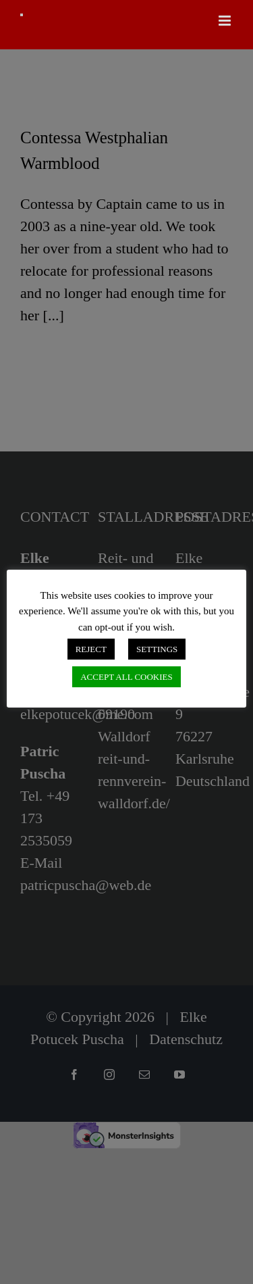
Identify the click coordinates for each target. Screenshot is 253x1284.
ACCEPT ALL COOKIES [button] (126, 677)
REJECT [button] (91, 649)
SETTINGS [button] (156, 649)
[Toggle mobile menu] (226, 21)
